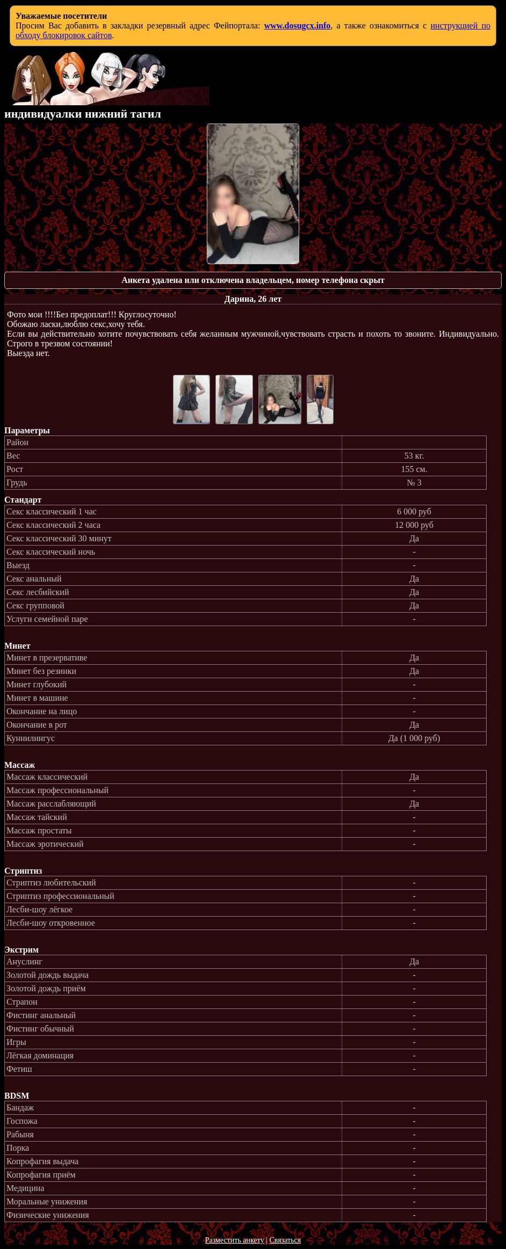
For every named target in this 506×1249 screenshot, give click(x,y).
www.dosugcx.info (297, 25)
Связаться (285, 1240)
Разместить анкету (234, 1240)
